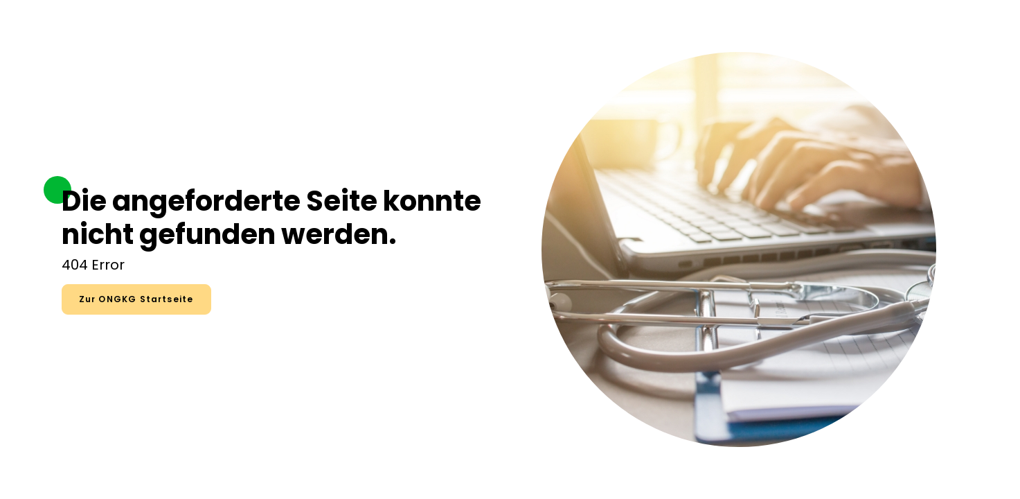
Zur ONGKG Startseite (136, 299)
